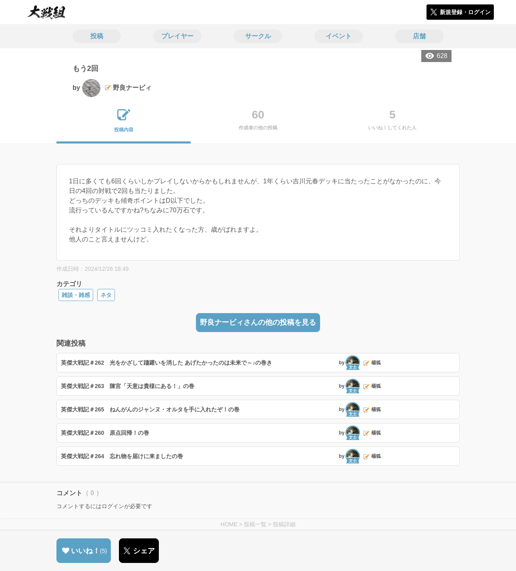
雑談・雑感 (76, 295)
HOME (229, 524)
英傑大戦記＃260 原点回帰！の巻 (105, 433)
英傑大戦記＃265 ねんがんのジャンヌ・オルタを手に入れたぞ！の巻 (150, 409)
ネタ (106, 295)
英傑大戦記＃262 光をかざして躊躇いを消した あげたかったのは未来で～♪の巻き (166, 362)
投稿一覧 (255, 524)
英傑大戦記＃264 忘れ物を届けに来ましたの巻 (122, 456)
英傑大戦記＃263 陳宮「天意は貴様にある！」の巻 (127, 386)
